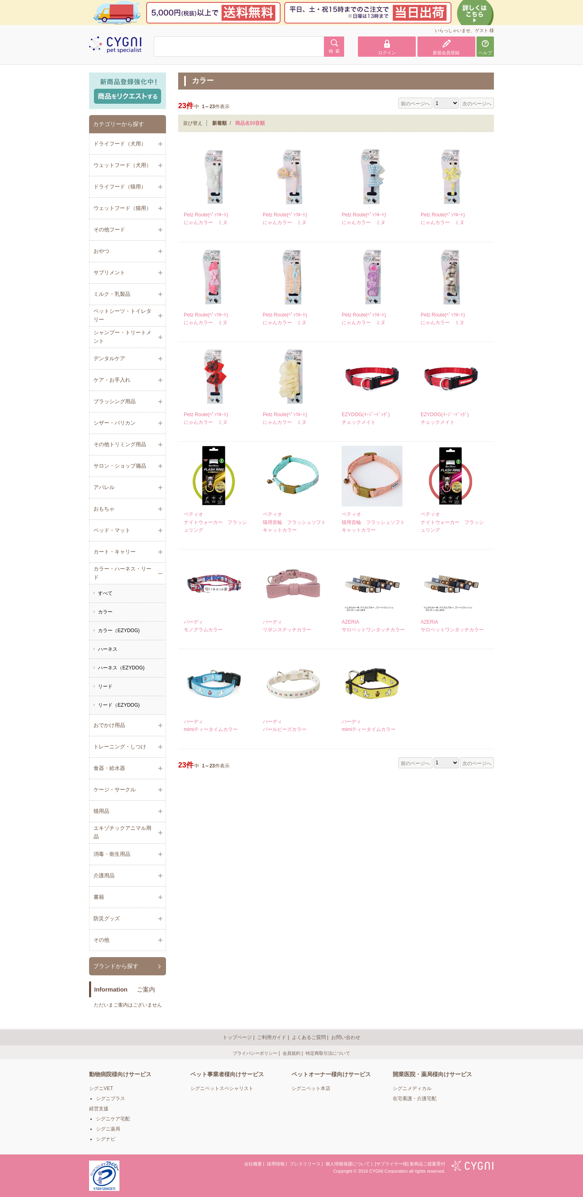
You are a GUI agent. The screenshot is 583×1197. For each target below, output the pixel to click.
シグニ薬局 (108, 1129)
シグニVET (101, 1088)
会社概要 (253, 1163)
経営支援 (99, 1109)
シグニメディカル (412, 1088)
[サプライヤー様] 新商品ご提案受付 (410, 1163)
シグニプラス (110, 1098)
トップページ (237, 1037)
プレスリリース (305, 1163)
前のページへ (415, 104)
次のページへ (477, 104)
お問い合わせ (345, 1037)
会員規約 (291, 1053)
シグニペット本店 (311, 1088)
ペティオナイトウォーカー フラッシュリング (215, 521)
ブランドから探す (115, 966)
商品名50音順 (250, 123)
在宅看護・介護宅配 (414, 1098)
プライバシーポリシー (255, 1053)
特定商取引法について (328, 1053)
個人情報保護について (348, 1163)
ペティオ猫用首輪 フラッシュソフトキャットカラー (294, 521)
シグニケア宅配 (113, 1119)
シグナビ (105, 1139)
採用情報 (276, 1163)
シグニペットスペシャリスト (221, 1088)
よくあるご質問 (309, 1037)
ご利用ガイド (271, 1037)
